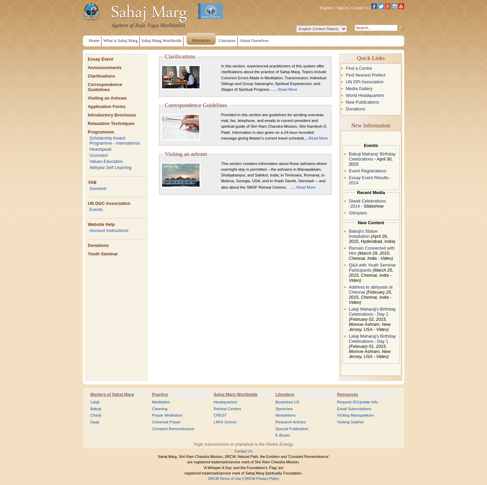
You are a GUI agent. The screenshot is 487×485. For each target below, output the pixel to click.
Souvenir (98, 188)
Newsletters (285, 415)
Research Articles (290, 422)
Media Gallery (359, 88)
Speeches (284, 409)
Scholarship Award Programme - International (114, 140)
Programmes (101, 131)
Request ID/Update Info (357, 402)
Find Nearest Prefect (365, 75)
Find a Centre (359, 68)
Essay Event (100, 59)
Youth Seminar (103, 253)
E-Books (282, 435)
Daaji (94, 422)
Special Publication (291, 429)
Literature (284, 394)
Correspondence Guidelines (105, 87)
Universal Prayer (166, 422)
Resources (347, 394)
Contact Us (360, 8)
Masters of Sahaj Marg (112, 394)
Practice (160, 394)
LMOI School (225, 422)
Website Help (101, 224)
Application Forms (106, 106)
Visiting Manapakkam (355, 415)
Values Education (106, 161)
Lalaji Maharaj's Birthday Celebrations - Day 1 (372, 339)
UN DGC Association (109, 203)
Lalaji (94, 402)
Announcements (104, 67)
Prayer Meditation (167, 415)
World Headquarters (365, 95)
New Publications (362, 102)
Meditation (161, 402)
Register (326, 8)
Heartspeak (100, 149)
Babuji (95, 409)
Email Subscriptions (354, 409)
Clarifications (101, 76)
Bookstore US (287, 402)
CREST (220, 415)
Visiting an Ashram (107, 98)
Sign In (342, 8)
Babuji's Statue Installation (363, 234)
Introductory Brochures (112, 115)
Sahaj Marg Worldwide (235, 394)
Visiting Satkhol (350, 422)
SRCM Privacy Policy (262, 479)
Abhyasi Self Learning (110, 167)
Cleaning (159, 409)
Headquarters (225, 402)
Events (95, 209)
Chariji (95, 415)
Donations (98, 245)
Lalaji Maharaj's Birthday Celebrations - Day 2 (372, 312)
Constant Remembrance (173, 429)
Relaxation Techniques (111, 123)
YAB (92, 182)
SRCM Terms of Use (224, 479)
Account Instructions (108, 230)
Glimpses (358, 212)
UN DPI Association (365, 81)
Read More (287, 89)
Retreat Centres (227, 409)
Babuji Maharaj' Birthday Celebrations (372, 156)
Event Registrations (367, 170)
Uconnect (98, 155)
